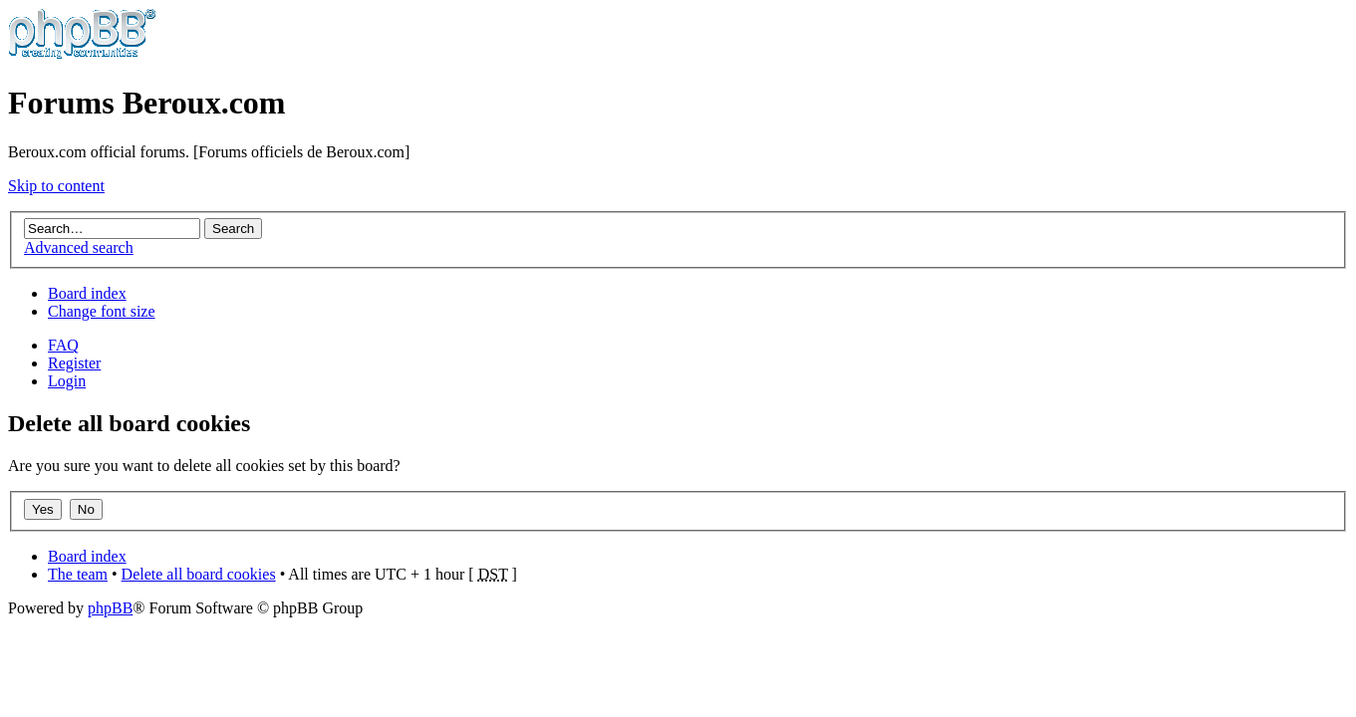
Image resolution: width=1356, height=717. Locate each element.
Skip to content (56, 185)
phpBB (110, 607)
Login (67, 380)
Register (74, 363)
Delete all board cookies (199, 574)
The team (78, 574)
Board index (87, 293)
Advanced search (79, 247)
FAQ (63, 345)
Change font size (101, 311)
